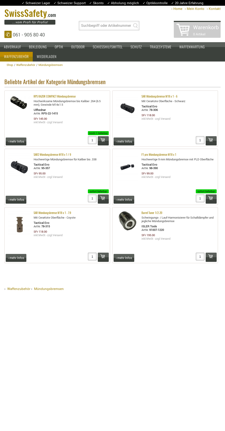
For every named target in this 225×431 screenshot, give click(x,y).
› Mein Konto (194, 8)
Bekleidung (38, 47)
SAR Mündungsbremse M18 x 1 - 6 (159, 96)
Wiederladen (46, 57)
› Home (176, 8)
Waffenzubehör (16, 57)
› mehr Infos (16, 141)
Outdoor (78, 47)
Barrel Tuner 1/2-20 (152, 213)
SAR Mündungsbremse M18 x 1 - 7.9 (52, 213)
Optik (59, 47)
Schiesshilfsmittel (108, 47)
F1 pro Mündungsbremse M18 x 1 (159, 155)
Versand (58, 122)
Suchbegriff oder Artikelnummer (106, 25)
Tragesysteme (160, 47)
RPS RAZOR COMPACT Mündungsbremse (55, 96)
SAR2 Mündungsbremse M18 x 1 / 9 (52, 155)
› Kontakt (214, 8)
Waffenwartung (192, 47)
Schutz (136, 47)
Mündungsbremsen (49, 288)
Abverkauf (12, 47)
